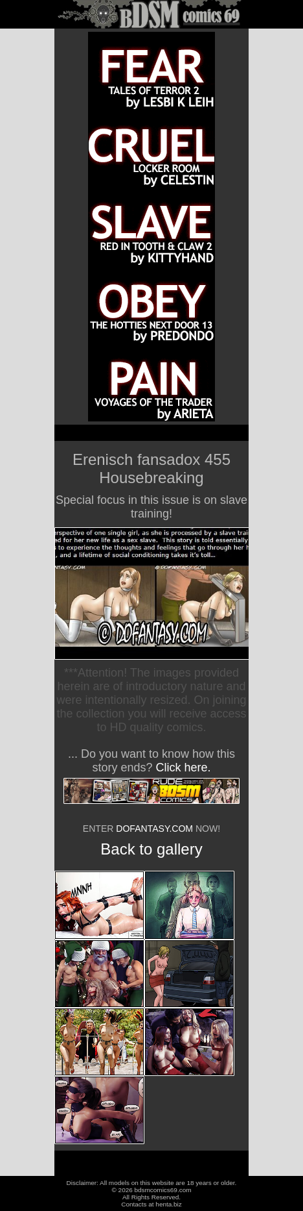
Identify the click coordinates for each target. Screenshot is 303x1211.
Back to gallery (151, 849)
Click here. (183, 767)
